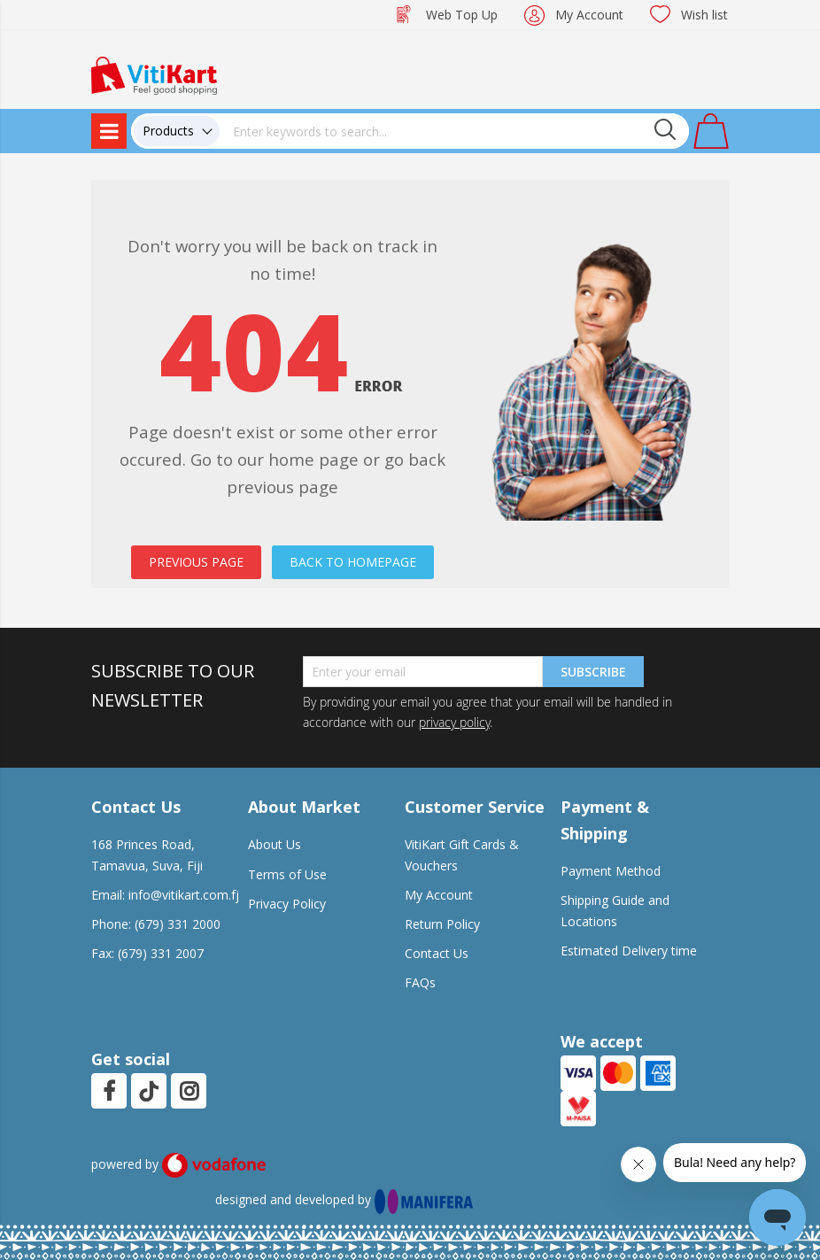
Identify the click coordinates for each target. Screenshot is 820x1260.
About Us (274, 844)
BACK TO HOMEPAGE (353, 561)
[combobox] (454, 131)
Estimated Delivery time (629, 950)
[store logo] (154, 74)
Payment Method (611, 870)
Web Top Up (462, 14)
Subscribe (593, 671)
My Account (589, 14)
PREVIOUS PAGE (196, 561)
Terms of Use (287, 874)
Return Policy (442, 924)
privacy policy (454, 722)
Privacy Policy (287, 903)
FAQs (420, 982)
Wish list (704, 14)
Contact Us (436, 953)
